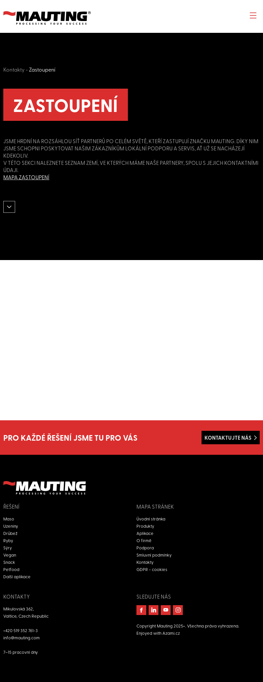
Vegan (9, 555)
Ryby (8, 540)
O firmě (144, 540)
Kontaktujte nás (227, 437)
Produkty (145, 526)
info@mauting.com (21, 637)
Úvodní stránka (150, 518)
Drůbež (10, 533)
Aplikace (145, 533)
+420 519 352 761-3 (20, 630)
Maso (8, 518)
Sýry (7, 547)
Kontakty (14, 69)
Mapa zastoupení (26, 177)
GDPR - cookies (151, 569)
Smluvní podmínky (154, 555)
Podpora (145, 547)
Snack (9, 562)
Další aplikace (17, 576)
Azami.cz (171, 633)
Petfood (11, 569)
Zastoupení (42, 69)
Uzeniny (10, 526)
